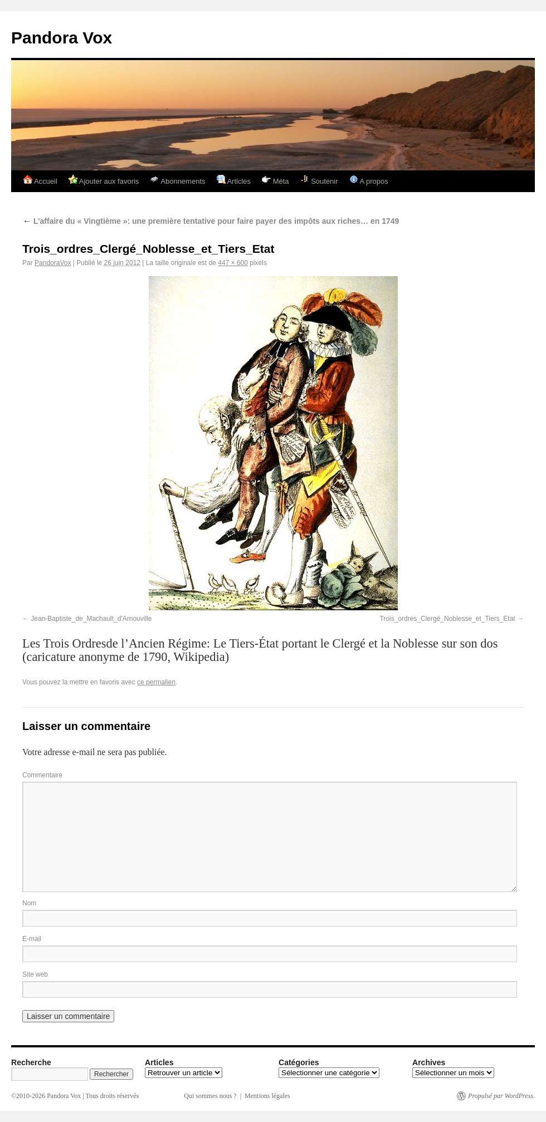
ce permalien (156, 682)
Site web (35, 974)
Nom (29, 903)
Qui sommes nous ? (210, 1096)
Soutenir (319, 180)
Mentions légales (267, 1096)
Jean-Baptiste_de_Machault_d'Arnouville (91, 619)
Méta (275, 180)
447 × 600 (233, 263)
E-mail (31, 939)
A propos (368, 180)
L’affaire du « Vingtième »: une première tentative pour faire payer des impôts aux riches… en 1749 (210, 221)
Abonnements (177, 180)
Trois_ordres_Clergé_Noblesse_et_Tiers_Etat (447, 619)
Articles (234, 180)
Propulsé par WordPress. (501, 1096)
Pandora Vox (61, 37)
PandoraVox (53, 263)
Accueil (40, 180)
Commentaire (42, 775)
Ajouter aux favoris (104, 180)
